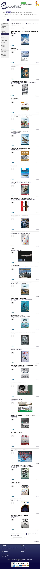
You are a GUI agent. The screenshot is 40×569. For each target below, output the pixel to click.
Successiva (14, 25)
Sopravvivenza (3, 49)
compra (37, 262)
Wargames (3, 42)
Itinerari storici (3, 51)
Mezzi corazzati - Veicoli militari (4, 32)
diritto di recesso (4, 556)
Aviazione (13, 19)
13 (11, 25)
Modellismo (3, 43)
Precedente (17, 23)
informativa (22, 553)
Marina (2, 35)
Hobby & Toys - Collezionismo (3, 55)
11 (35, 23)
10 (33, 23)
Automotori (3, 57)
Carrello (23, 2)
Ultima (18, 25)
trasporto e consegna (5, 555)
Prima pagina (13, 23)
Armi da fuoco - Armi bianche (4, 27)
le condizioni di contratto (5, 553)
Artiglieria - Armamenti (3, 29)
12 (37, 23)
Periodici (2, 48)
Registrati (30, 4)
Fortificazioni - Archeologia (3, 46)
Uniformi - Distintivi (4, 40)
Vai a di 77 (17, 28)
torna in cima (36, 541)
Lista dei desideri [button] (24, 4)
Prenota (37, 62)
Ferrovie (2, 37)
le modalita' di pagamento (6, 554)
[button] (12, 35)
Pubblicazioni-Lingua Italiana (4, 24)
